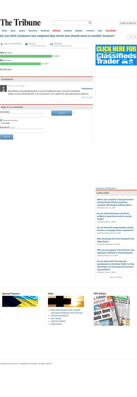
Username (5, 112)
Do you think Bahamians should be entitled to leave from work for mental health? (116, 217)
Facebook (62, 46)
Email (56, 46)
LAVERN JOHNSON (59, 316)
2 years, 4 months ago (16, 86)
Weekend (45, 31)
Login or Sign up (128, 23)
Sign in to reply (87, 97)
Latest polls (103, 193)
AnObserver (87, 88)
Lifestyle (68, 31)
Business (33, 31)
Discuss (32, 44)
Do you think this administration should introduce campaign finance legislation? (116, 230)
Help (100, 31)
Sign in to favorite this (12, 44)
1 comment (33, 46)
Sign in (7, 137)
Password (7, 127)
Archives (90, 31)
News (13, 31)
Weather (79, 31)
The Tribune (21, 22)
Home (4, 31)
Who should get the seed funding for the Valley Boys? (116, 242)
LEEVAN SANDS (58, 321)
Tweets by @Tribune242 (106, 188)
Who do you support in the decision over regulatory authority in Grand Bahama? (116, 253)
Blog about (42, 46)
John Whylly (56, 318)
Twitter (69, 46)
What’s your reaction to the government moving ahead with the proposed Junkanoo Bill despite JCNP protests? (116, 203)
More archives (116, 277)
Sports (22, 31)
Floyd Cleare (56, 324)
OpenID (61, 113)
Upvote (131, 37)
